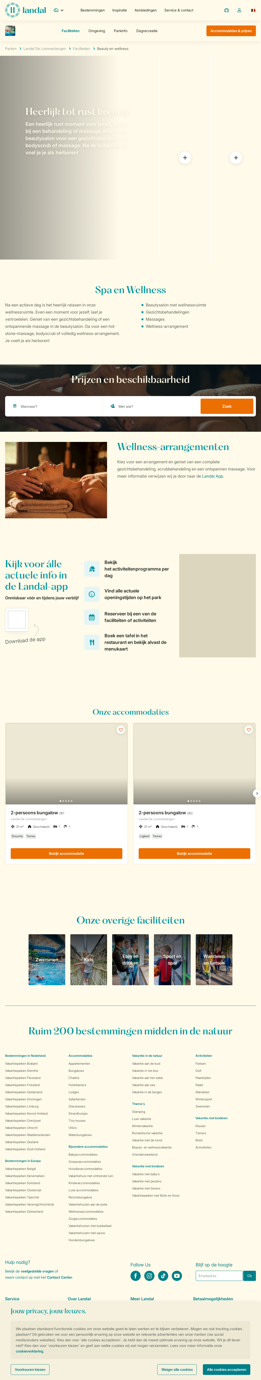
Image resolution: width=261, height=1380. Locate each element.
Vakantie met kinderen (148, 1166)
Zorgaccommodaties (83, 1219)
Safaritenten (77, 1099)
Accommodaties (80, 1056)
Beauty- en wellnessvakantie (152, 1147)
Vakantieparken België (20, 1169)
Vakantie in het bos (145, 1071)
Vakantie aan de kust (146, 1063)
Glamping (138, 1112)
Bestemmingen (93, 10)
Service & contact (178, 10)
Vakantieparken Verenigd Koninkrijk (29, 1204)
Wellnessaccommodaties (86, 1211)
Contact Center (59, 1277)
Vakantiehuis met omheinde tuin (91, 1176)
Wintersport (203, 1099)
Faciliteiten (81, 48)
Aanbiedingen (146, 10)
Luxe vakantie (141, 1119)
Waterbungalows (80, 1135)
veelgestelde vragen (37, 1271)
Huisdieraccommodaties (85, 1169)
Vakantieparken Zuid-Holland (25, 1149)
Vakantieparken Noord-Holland (26, 1113)
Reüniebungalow (80, 1197)
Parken (11, 48)
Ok (249, 1276)
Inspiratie (119, 10)
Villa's (73, 1128)
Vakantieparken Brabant (21, 1063)
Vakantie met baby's (146, 1174)
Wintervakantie (142, 1126)
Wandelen (202, 1092)
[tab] (79, 158)
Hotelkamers (77, 1085)
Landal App (212, 476)
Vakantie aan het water (147, 1078)
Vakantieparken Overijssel (23, 1120)
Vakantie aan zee (143, 1085)
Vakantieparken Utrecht (21, 1128)
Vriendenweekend (145, 1154)
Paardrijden (203, 1078)
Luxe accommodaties (83, 1190)
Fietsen (200, 1063)
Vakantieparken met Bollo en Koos (155, 1195)
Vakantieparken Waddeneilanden (27, 1135)
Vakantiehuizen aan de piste (88, 1204)
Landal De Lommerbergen (44, 48)
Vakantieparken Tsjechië (22, 1197)
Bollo (199, 1140)
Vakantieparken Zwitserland (24, 1211)
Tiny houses (77, 1120)
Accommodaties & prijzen (231, 31)
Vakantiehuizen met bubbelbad (90, 1226)
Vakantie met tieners (146, 1188)
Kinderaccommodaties (84, 1183)
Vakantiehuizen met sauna (87, 1233)
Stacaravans (77, 1106)
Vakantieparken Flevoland (23, 1078)
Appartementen (79, 1063)
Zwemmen (202, 1106)
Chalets (74, 1078)
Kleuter (200, 1126)
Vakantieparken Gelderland (23, 1092)
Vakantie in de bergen (147, 1092)
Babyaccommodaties (83, 1154)
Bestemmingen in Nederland (25, 1056)
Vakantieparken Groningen (23, 1099)
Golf (198, 1071)
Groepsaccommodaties (85, 1161)
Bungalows (76, 1071)
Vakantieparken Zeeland (21, 1142)
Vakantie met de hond (147, 1140)
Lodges (74, 1092)
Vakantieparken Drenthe (21, 1071)
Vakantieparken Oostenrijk (23, 1190)
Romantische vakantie (147, 1133)
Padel (199, 1085)
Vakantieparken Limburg (21, 1106)
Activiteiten (203, 1147)
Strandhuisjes (78, 1113)
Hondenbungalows (82, 1240)
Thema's (138, 1104)
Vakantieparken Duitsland (22, 1183)
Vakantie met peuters (146, 1181)
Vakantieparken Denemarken (25, 1176)
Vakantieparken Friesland (22, 1085)
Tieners (200, 1133)
